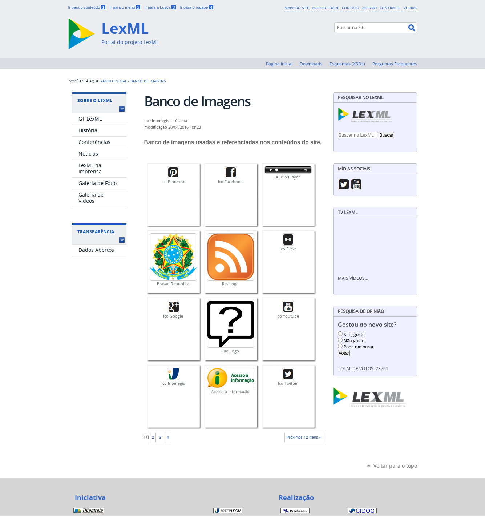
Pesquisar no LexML (360, 97)
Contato (350, 7)
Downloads (311, 63)
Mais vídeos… (353, 278)
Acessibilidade (325, 7)
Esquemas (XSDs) (347, 63)
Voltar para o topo (395, 465)
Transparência (95, 232)
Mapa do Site (296, 7)
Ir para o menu (125, 7)
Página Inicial (279, 63)
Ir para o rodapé (196, 7)
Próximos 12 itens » (304, 437)
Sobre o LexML (94, 100)
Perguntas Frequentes (394, 63)
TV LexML (347, 212)
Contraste (390, 7)
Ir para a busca (160, 7)
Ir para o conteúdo (87, 7)
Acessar (369, 7)
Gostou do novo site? (367, 324)
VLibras (410, 7)
